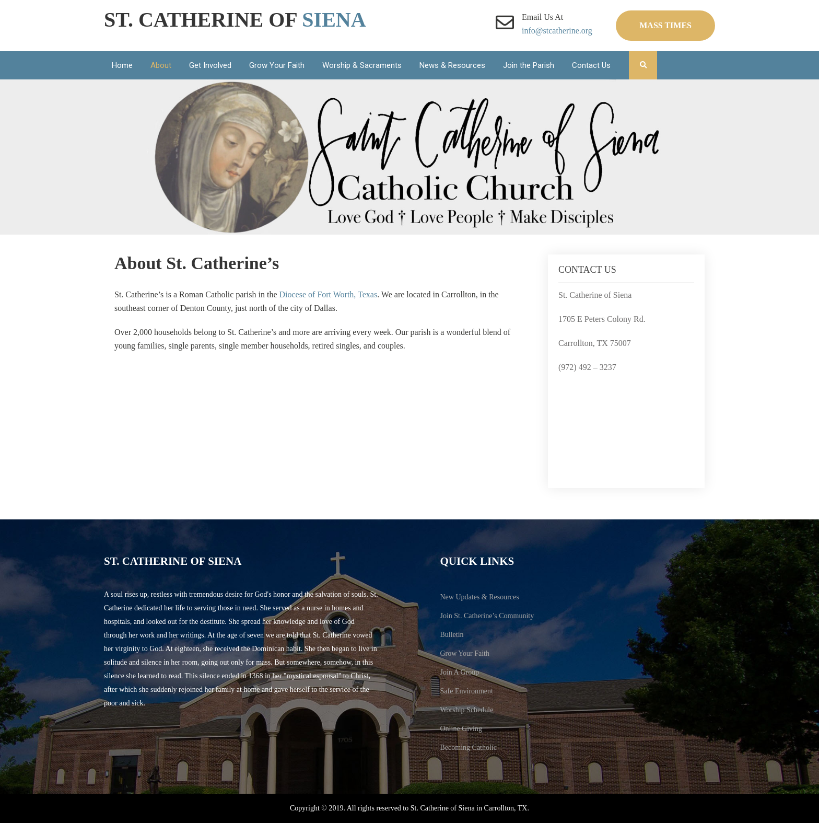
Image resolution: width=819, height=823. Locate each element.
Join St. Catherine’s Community (487, 616)
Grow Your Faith (277, 65)
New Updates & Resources (479, 597)
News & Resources (452, 65)
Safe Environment (466, 691)
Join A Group (459, 672)
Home (122, 65)
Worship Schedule (467, 710)
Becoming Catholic (468, 747)
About (160, 65)
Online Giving (461, 729)
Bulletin (452, 635)
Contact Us (591, 65)
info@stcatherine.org (557, 30)
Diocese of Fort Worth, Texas (328, 294)
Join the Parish (528, 65)
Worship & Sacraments (362, 65)
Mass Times (665, 25)
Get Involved (210, 65)
